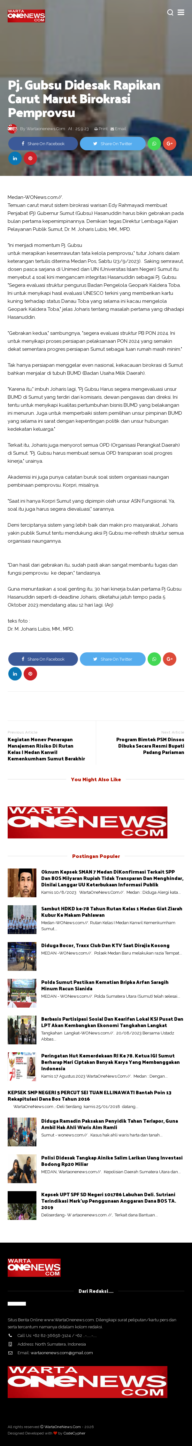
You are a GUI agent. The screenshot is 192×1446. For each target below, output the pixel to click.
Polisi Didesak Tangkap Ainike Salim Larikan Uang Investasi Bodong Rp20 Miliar (112, 1160)
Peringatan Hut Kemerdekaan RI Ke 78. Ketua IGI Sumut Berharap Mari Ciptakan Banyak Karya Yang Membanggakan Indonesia (110, 1062)
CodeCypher (74, 1433)
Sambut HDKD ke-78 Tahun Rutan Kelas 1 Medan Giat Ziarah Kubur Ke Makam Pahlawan (111, 911)
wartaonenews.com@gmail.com (62, 1352)
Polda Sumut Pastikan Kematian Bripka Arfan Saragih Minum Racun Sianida (105, 985)
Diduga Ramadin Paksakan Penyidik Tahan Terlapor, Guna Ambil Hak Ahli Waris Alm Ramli (109, 1123)
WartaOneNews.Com (62, 1427)
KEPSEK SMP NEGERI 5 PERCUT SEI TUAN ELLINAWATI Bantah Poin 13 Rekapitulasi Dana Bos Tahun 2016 (90, 1095)
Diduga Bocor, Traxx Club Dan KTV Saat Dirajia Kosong (105, 945)
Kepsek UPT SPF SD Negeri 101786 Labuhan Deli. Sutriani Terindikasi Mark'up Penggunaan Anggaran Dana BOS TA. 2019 (108, 1200)
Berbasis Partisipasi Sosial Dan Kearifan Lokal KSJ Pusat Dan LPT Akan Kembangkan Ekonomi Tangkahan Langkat (112, 1021)
